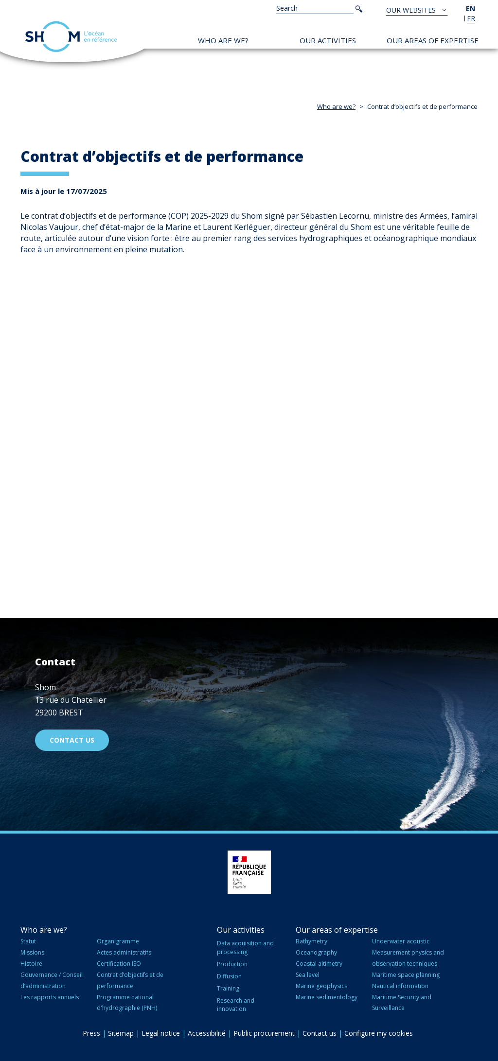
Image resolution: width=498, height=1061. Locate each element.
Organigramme (118, 941)
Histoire (31, 963)
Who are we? (223, 40)
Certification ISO (119, 963)
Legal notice (161, 1033)
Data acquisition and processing (245, 947)
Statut (28, 941)
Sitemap (121, 1033)
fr (471, 18)
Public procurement (264, 1033)
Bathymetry (311, 941)
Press (91, 1033)
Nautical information (400, 986)
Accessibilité (207, 1033)
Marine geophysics (321, 986)
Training (228, 988)
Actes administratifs (124, 952)
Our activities (328, 40)
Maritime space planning (406, 975)
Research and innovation (235, 1004)
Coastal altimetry (319, 963)
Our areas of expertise (433, 40)
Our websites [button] (412, 10)
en (470, 8)
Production (232, 964)
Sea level (308, 975)
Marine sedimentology (326, 997)
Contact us (72, 740)
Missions (32, 952)
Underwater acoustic (400, 941)
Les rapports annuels (49, 997)
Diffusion (229, 976)
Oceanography (316, 952)
